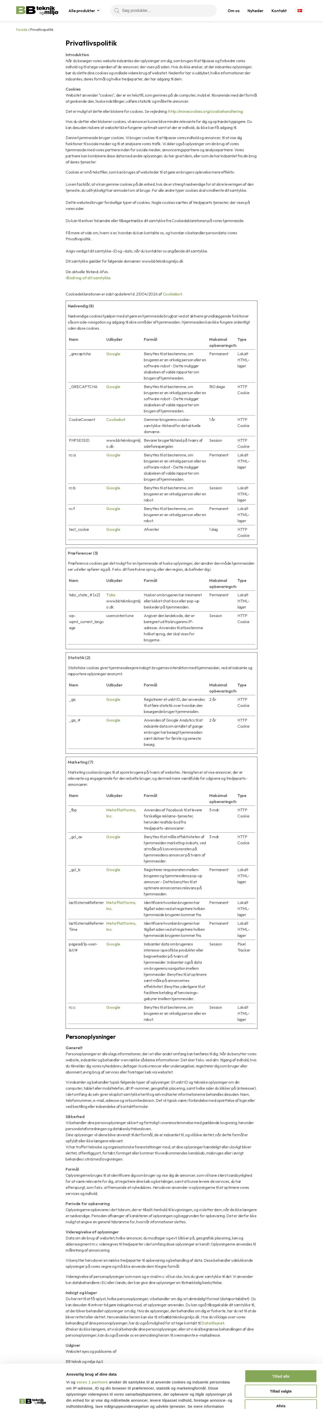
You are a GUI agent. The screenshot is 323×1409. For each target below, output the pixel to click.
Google (113, 353)
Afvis (281, 1360)
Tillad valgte (281, 1345)
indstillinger (89, 1367)
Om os (233, 10)
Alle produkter (81, 10)
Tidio (111, 594)
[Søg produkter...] (163, 11)
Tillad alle (280, 1331)
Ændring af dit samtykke (88, 277)
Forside (22, 30)
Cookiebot (172, 294)
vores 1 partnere (92, 1337)
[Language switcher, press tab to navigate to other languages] (300, 11)
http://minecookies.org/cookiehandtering (205, 111)
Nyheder (255, 10)
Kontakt (279, 10)
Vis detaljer (262, 1399)
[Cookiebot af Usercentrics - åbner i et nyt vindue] (33, 1399)
